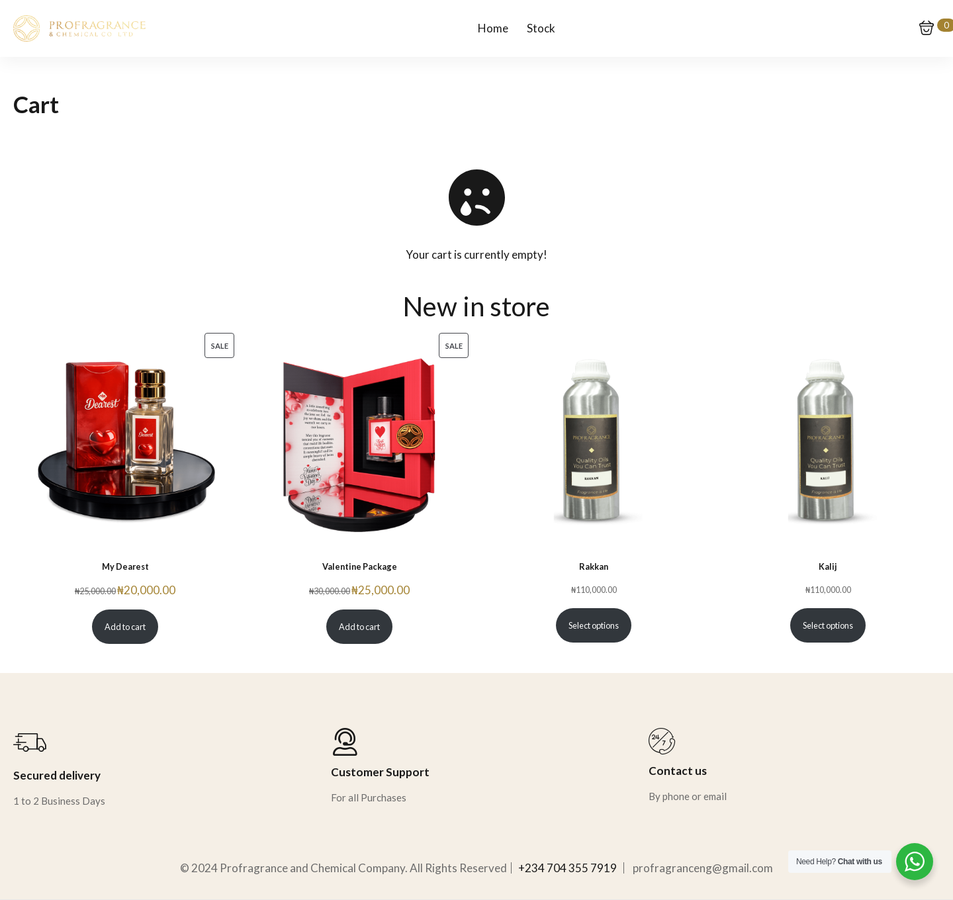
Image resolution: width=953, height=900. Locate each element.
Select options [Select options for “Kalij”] (828, 625)
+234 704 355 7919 (567, 868)
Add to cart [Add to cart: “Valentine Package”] (359, 626)
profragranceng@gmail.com (703, 868)
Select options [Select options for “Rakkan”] (593, 625)
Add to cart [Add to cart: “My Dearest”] (125, 626)
